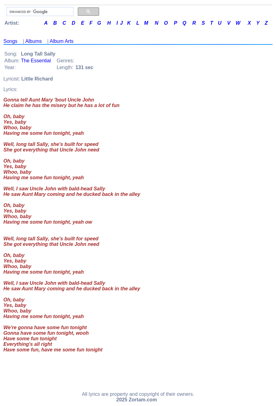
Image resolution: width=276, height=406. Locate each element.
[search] (39, 11)
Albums (33, 41)
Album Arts (61, 41)
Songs (10, 41)
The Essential (36, 60)
